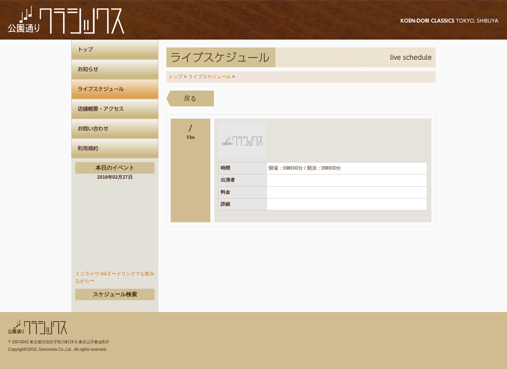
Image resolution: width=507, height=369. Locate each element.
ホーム (114, 49)
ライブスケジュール (209, 76)
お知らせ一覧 (114, 69)
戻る (190, 98)
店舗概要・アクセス (114, 109)
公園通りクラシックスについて (114, 148)
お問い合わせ (114, 128)
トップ (175, 76)
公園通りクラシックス (66, 20)
